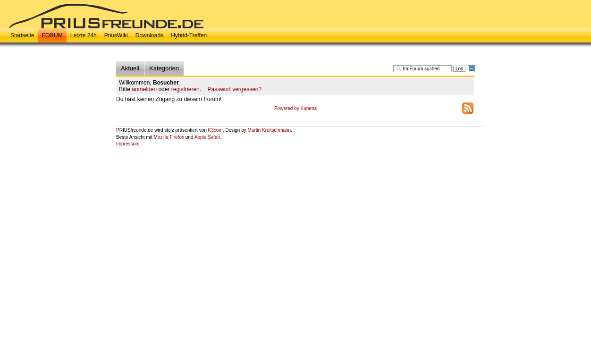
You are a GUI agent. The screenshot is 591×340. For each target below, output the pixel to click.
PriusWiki (116, 35)
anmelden (144, 89)
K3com (215, 130)
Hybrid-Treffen (189, 35)
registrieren (185, 89)
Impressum (127, 143)
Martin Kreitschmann (269, 130)
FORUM (52, 35)
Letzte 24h (83, 35)
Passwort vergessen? (234, 89)
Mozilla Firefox (168, 137)
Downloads (149, 35)
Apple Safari (207, 137)
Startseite (22, 35)
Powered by (287, 108)
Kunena (309, 108)
